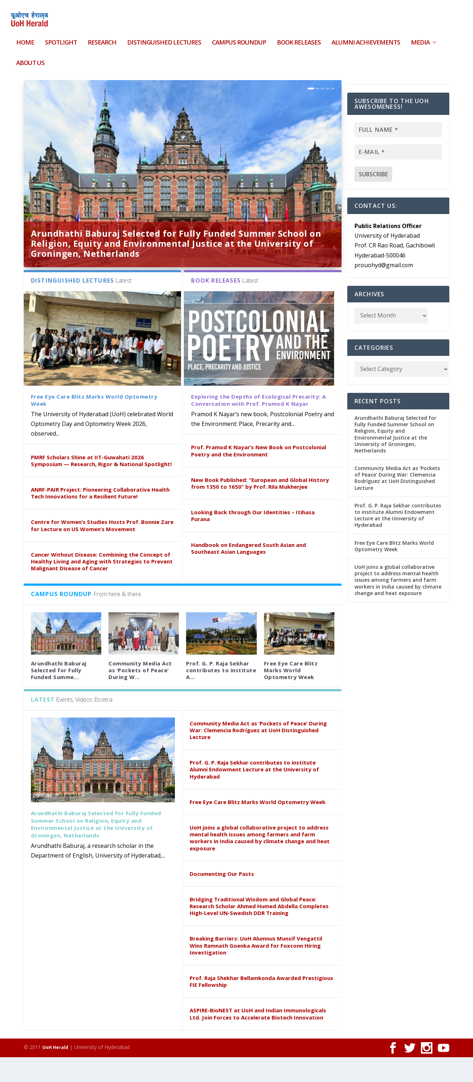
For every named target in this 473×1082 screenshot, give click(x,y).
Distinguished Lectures (164, 38)
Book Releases (299, 38)
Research (102, 38)
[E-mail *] (398, 176)
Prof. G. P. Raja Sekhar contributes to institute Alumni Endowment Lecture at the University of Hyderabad (254, 794)
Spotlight (61, 38)
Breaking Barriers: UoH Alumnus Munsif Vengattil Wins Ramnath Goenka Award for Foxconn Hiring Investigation (256, 970)
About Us (30, 58)
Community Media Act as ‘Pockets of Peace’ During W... (140, 694)
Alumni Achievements (365, 38)
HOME (25, 38)
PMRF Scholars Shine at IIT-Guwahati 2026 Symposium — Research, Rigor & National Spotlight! (101, 485)
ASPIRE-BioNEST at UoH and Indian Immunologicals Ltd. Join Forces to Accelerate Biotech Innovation (258, 1038)
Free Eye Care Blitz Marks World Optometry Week (291, 694)
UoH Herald (55, 1072)
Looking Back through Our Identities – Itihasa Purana (253, 540)
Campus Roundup (239, 38)
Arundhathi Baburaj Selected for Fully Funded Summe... (59, 694)
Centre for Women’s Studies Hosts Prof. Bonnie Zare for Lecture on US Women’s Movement (102, 550)
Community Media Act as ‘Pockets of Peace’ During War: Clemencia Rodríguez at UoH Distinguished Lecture (258, 754)
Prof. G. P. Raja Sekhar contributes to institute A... (221, 694)
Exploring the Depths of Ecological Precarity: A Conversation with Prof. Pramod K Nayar (258, 424)
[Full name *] (398, 154)
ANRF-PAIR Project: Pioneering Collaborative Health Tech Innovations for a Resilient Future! (100, 518)
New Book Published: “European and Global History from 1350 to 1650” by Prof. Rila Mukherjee (260, 508)
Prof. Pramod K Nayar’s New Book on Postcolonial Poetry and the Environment (258, 475)
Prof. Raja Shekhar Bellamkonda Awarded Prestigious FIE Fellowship (261, 1006)
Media (420, 38)
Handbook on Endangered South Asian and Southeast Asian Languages (248, 573)
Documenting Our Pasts (222, 898)
